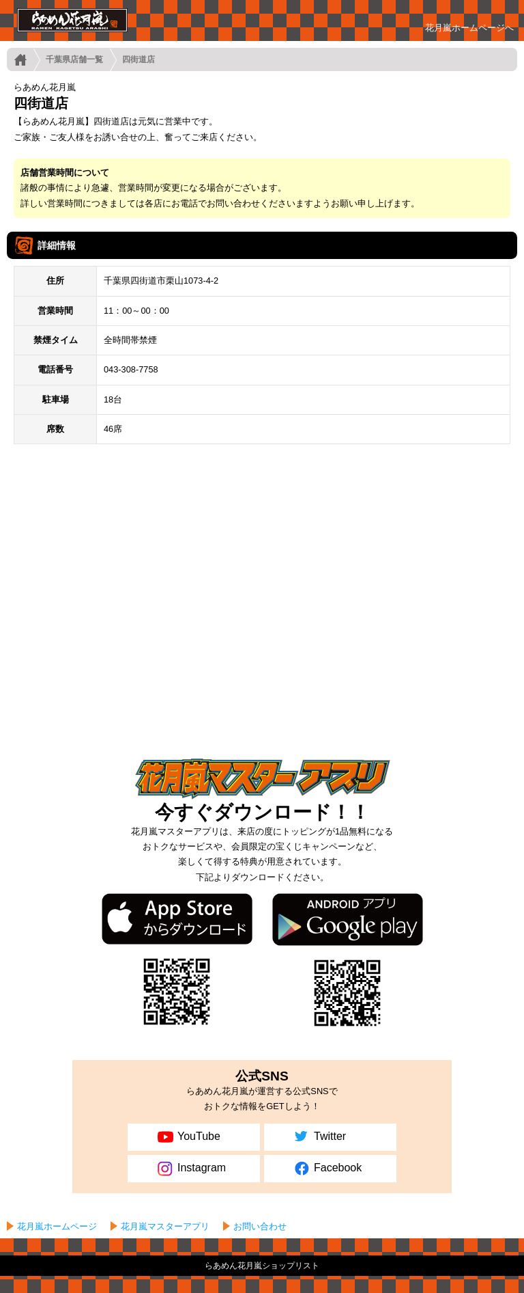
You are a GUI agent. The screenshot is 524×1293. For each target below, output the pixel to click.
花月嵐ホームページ (57, 1226)
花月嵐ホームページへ (469, 28)
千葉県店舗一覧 (74, 59)
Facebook (326, 1168)
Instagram (190, 1168)
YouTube (187, 1137)
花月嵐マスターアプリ (165, 1226)
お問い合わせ (260, 1226)
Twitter (318, 1137)
